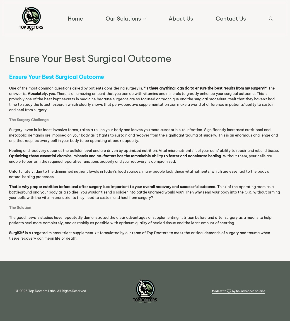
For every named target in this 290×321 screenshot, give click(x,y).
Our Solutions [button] (126, 18)
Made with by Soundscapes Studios (238, 291)
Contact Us (231, 18)
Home (75, 18)
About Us (181, 18)
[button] (271, 18)
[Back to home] (31, 19)
